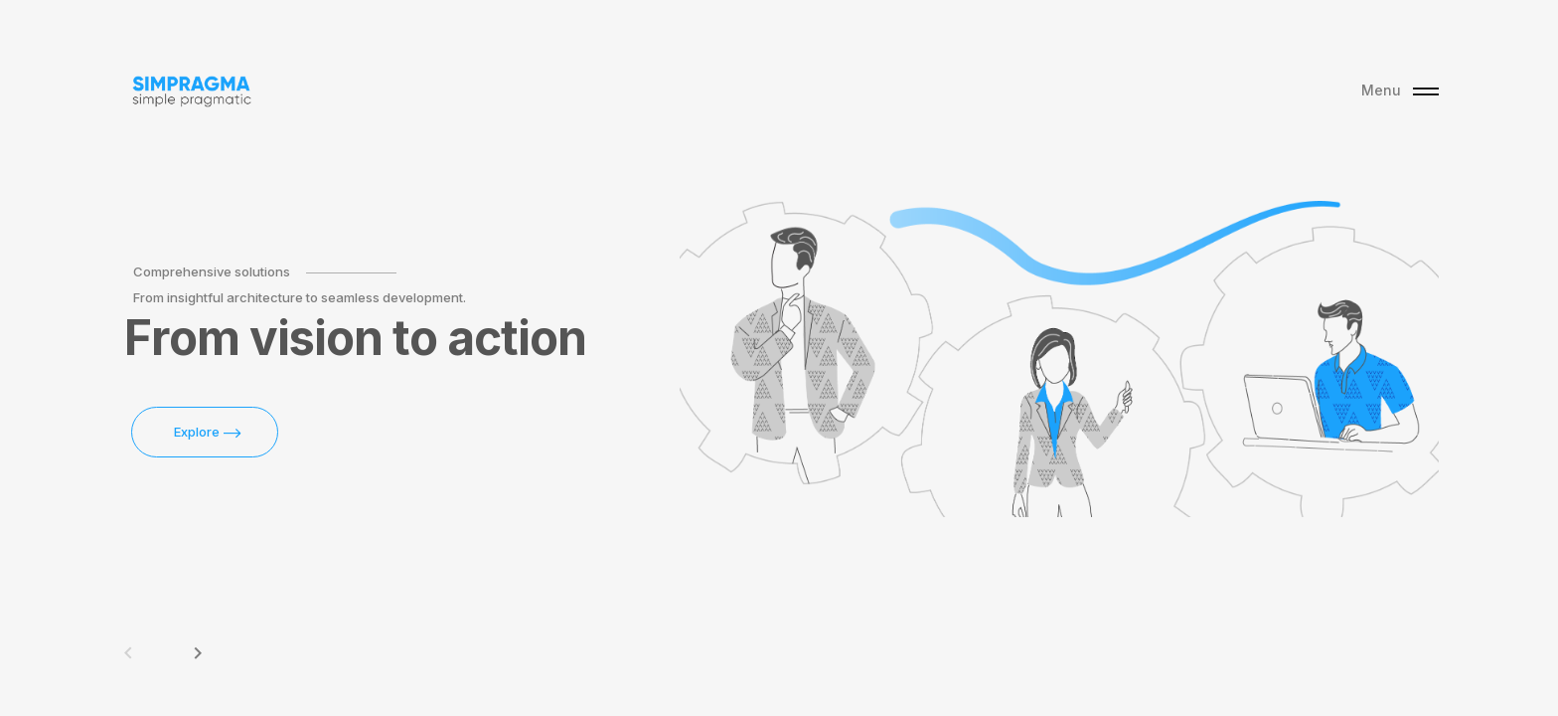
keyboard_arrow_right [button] (198, 653)
